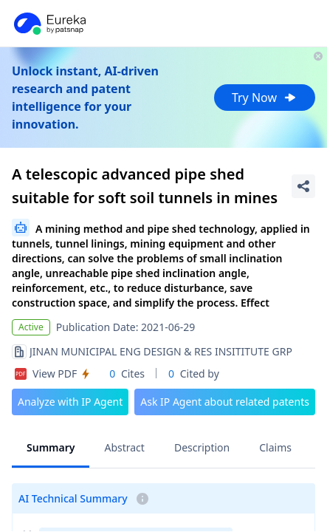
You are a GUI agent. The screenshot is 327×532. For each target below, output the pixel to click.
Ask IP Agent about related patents (224, 402)
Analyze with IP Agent (70, 402)
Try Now (264, 97)
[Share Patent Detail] (303, 186)
